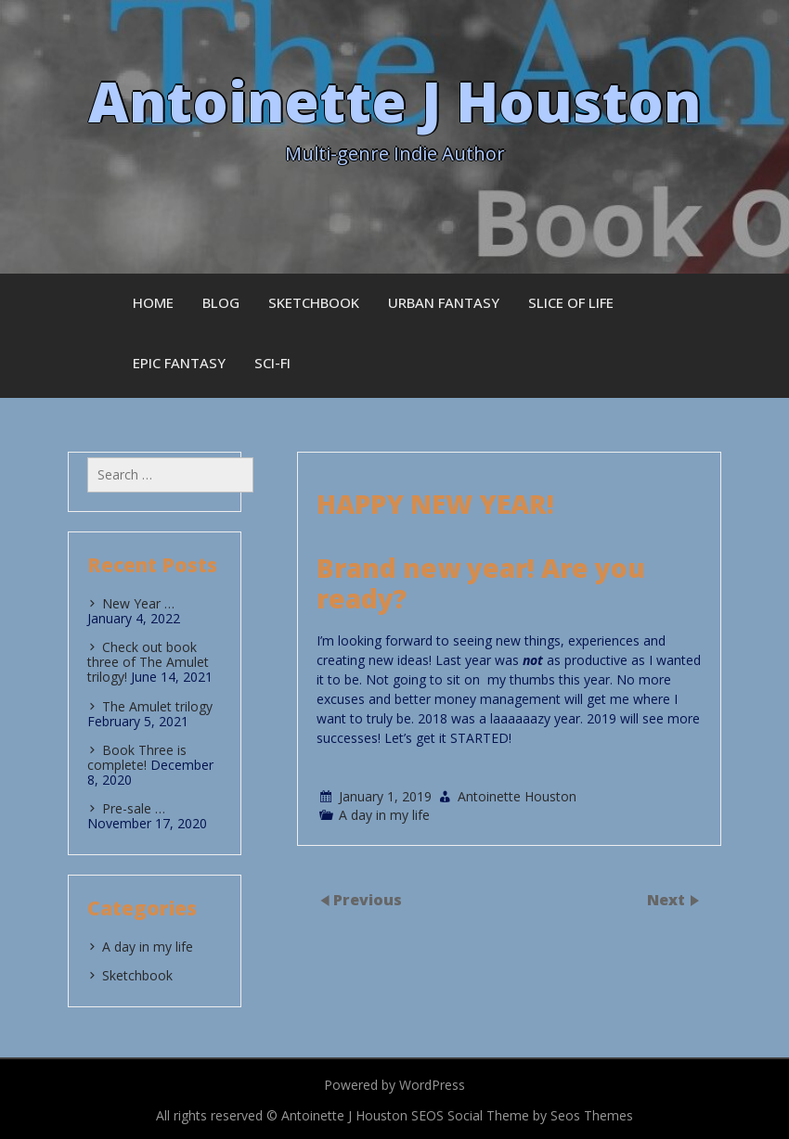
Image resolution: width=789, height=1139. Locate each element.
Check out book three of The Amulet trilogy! (148, 661)
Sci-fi (272, 362)
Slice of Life (571, 302)
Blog (220, 302)
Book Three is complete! (137, 757)
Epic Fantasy (179, 362)
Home (153, 302)
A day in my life (384, 815)
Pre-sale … (133, 808)
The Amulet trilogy (157, 706)
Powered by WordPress (394, 1085)
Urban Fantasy (443, 302)
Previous (367, 899)
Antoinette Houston (517, 796)
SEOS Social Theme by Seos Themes (522, 1115)
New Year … (138, 603)
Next (668, 899)
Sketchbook (313, 302)
